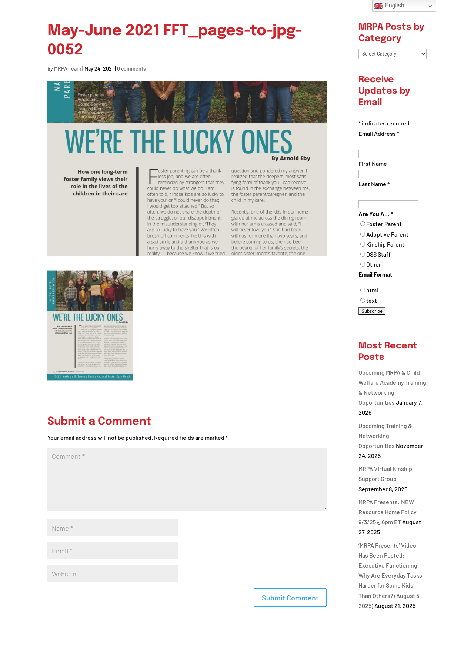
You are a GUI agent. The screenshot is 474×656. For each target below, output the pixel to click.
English (389, 5)
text (371, 300)
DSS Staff (378, 254)
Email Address (378, 133)
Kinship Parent (385, 244)
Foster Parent (384, 223)
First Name (372, 163)
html (372, 290)
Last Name (374, 183)
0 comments (131, 69)
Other (373, 264)
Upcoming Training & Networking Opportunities (385, 435)
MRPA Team (67, 69)
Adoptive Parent (387, 234)
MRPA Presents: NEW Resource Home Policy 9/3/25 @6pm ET (387, 511)
